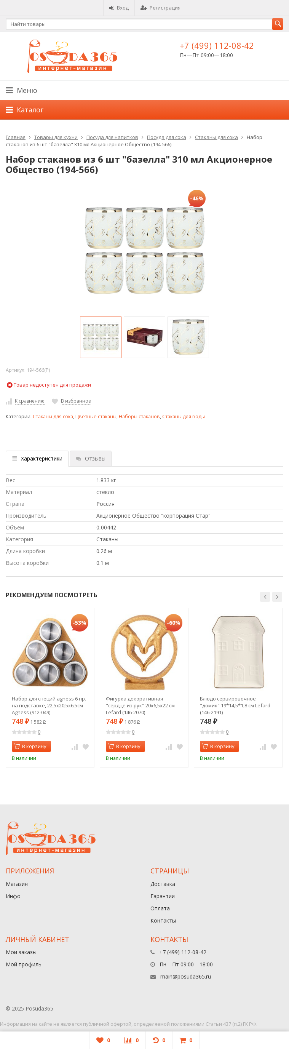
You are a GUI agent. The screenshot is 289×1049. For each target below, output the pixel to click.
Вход (119, 7)
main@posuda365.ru (185, 976)
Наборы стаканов (139, 416)
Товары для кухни (56, 137)
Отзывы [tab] (90, 458)
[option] (101, 337)
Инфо (13, 896)
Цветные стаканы (96, 416)
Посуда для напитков (112, 137)
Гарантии (162, 896)
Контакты (163, 920)
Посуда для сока (166, 137)
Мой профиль (24, 964)
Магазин (17, 883)
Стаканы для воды (183, 416)
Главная (16, 137)
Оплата (160, 908)
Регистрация (160, 7)
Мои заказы (21, 952)
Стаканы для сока (216, 137)
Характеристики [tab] (37, 458)
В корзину (30, 746)
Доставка (162, 883)
